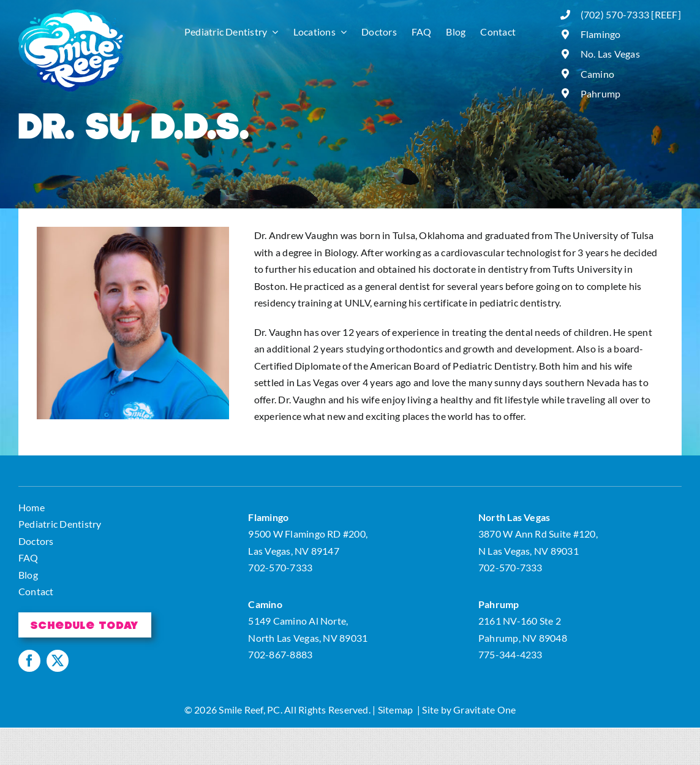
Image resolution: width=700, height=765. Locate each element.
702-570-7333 (280, 567)
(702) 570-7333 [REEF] (631, 14)
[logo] (72, 14)
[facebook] (29, 661)
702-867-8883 (280, 654)
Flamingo (601, 34)
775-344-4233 (510, 654)
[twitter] (58, 661)
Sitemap (395, 709)
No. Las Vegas (610, 53)
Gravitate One (484, 709)
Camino (597, 74)
